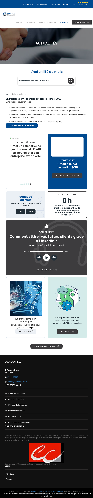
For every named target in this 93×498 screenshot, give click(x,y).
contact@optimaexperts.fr (17, 382)
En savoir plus (46, 496)
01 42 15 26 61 (12, 377)
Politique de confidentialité (53, 492)
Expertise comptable (15, 393)
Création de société (14, 399)
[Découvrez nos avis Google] (83, 2)
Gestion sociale (13, 416)
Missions (19, 22)
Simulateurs (31, 22)
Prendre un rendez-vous (82, 22)
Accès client (42, 4)
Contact (9, 479)
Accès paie (56, 4)
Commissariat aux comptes (17, 422)
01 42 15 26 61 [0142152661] (70, 4)
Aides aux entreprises (47, 22)
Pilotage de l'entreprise (16, 405)
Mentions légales (37, 492)
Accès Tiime (29, 4)
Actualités (63, 22)
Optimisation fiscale (15, 411)
